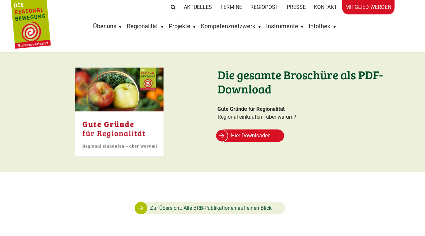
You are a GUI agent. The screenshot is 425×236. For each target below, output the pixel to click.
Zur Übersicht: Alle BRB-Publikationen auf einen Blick (211, 208)
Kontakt (325, 7)
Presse (296, 7)
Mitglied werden (368, 7)
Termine (231, 7)
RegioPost (264, 7)
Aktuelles (198, 7)
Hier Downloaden (251, 135)
